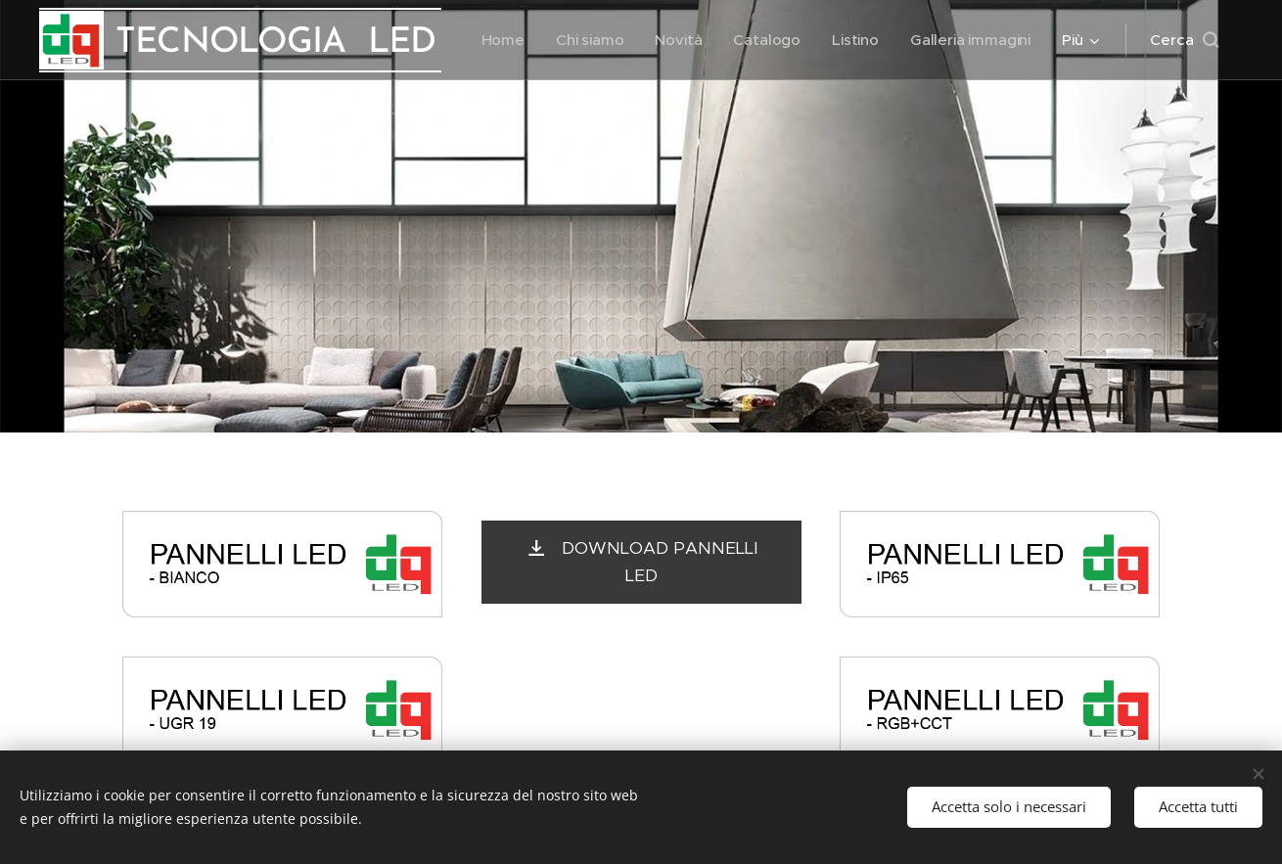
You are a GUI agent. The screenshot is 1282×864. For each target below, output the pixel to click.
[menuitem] (500, 40)
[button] (1184, 40)
